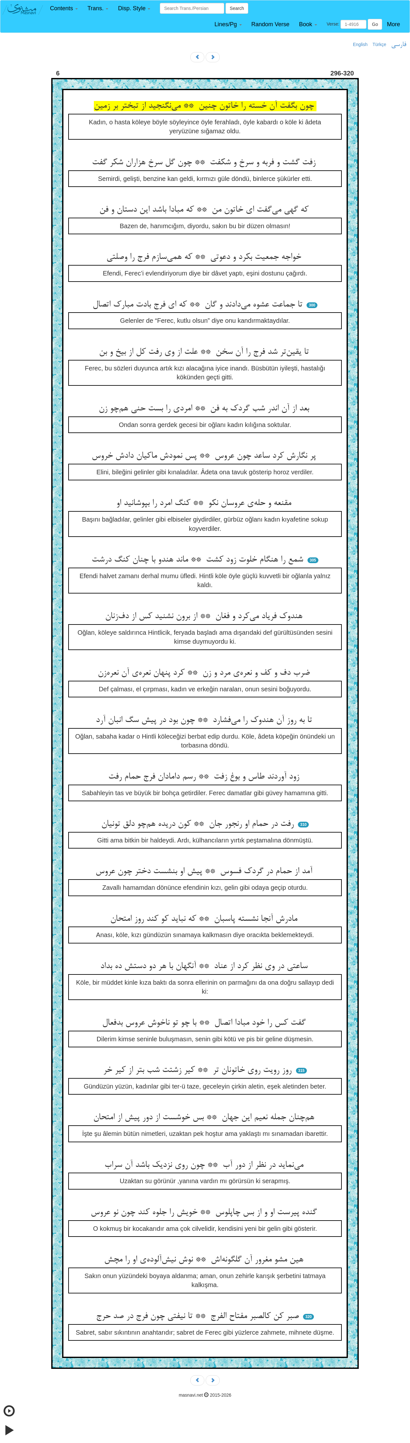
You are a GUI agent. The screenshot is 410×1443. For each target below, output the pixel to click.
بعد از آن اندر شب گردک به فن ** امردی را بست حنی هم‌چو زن (205, 409)
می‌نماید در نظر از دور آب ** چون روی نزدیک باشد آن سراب (205, 1165)
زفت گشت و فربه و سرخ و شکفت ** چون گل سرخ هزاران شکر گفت (205, 163)
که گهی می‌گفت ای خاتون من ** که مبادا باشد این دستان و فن (205, 210)
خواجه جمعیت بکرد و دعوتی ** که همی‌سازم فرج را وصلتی (205, 257)
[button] (64, 8)
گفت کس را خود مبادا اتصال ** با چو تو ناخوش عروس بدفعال (205, 1023)
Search (237, 8)
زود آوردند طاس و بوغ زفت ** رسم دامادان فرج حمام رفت (205, 777)
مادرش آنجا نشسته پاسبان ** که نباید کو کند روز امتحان (205, 919)
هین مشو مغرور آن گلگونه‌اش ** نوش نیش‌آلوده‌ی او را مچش (205, 1260)
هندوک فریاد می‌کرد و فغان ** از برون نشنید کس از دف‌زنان (205, 616)
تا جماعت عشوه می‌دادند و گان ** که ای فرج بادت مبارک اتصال (199, 305)
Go (375, 24)
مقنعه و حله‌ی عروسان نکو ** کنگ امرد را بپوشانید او (205, 503)
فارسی (398, 45)
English (360, 44)
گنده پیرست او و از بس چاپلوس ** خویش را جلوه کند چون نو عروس (205, 1212)
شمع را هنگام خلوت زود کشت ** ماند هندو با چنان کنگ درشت (199, 560)
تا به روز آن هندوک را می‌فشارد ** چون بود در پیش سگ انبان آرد (205, 720)
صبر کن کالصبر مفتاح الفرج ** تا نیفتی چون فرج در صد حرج (198, 1316)
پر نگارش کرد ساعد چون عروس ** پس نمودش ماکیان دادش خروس (205, 456)
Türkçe (379, 44)
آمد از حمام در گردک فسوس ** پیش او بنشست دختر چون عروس (205, 871)
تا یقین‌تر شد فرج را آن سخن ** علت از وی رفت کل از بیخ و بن (205, 352)
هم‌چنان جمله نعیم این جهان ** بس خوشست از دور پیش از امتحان (205, 1118)
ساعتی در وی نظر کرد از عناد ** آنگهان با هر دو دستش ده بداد (205, 966)
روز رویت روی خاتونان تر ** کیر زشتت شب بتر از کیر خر (198, 1070)
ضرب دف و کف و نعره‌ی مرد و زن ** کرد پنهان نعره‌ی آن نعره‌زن (205, 673)
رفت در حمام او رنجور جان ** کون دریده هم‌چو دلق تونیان (198, 824)
